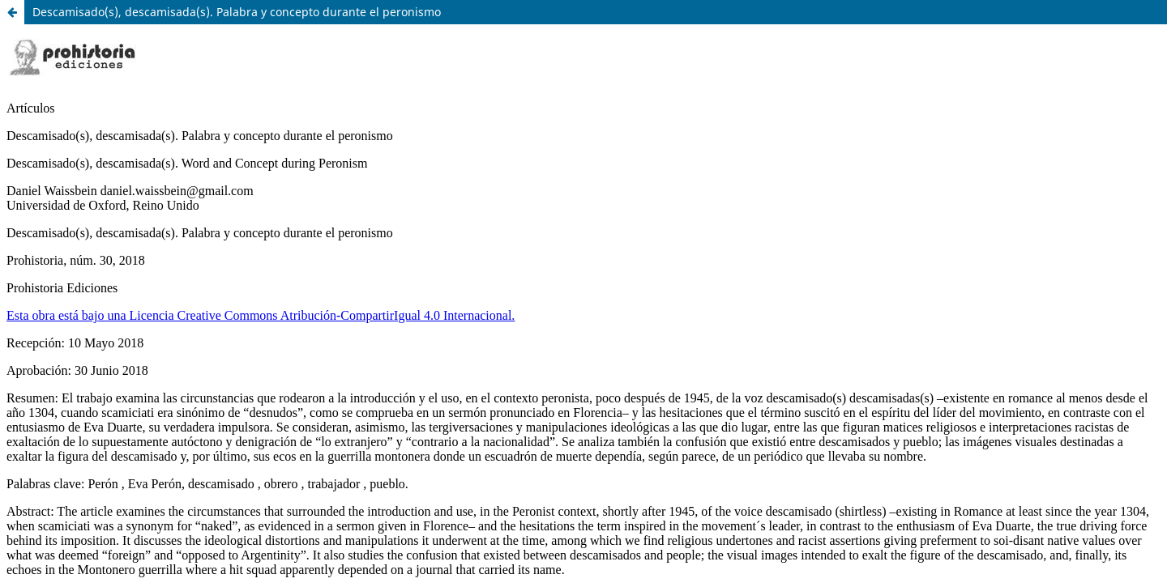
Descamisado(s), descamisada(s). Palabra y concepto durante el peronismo (236, 11)
